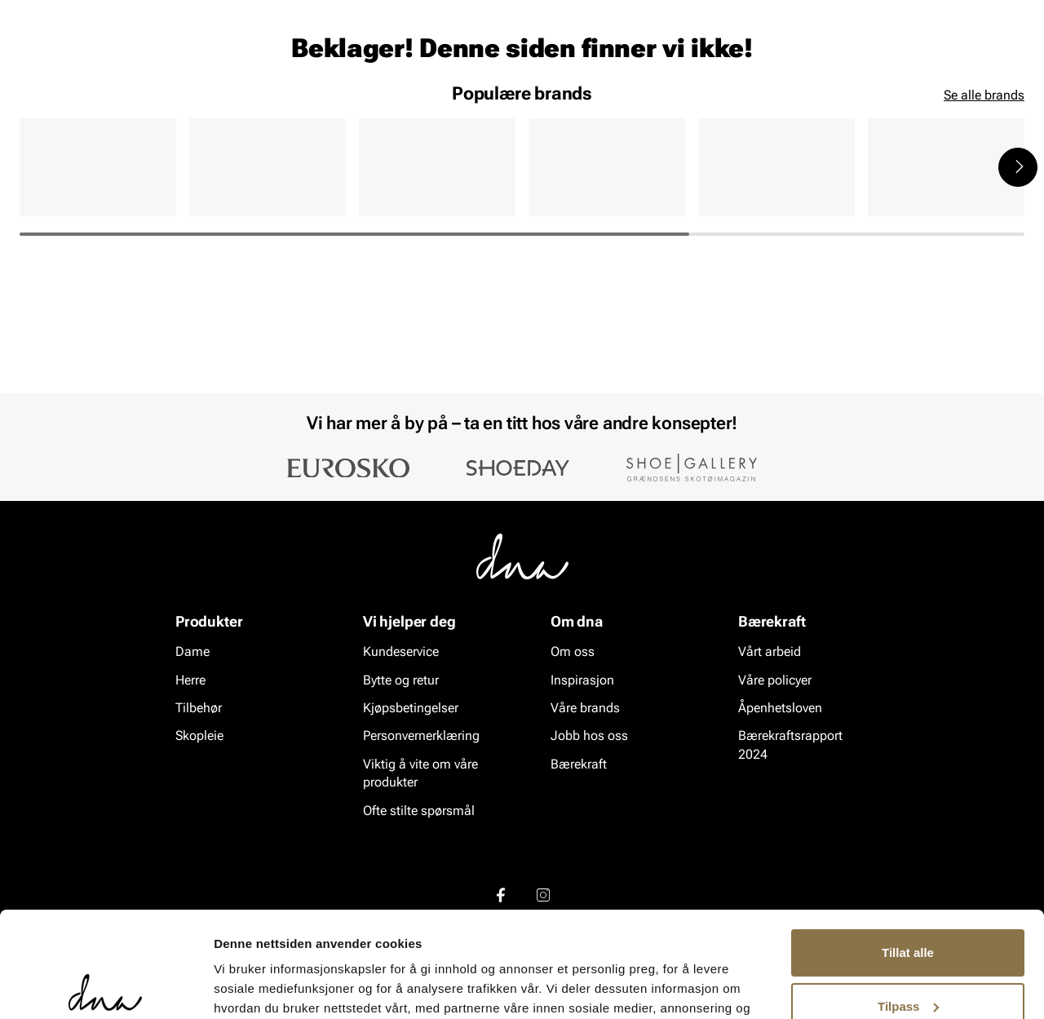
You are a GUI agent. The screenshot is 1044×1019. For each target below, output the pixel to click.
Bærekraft (579, 765)
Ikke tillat (908, 954)
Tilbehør (198, 708)
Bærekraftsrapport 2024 (790, 745)
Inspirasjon (851, 106)
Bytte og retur (401, 680)
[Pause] (1011, 13)
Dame (36, 106)
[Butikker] (808, 60)
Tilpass (908, 900)
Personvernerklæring (421, 736)
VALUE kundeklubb (967, 106)
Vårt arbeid (769, 652)
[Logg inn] (867, 60)
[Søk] (612, 58)
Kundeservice (401, 652)
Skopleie (258, 106)
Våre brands (585, 708)
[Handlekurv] (997, 60)
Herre (93, 106)
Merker (768, 106)
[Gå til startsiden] (56, 58)
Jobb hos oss (589, 736)
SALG (323, 106)
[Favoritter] (929, 60)
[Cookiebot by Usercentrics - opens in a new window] (105, 987)
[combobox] (433, 58)
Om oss (573, 652)
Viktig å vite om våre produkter (420, 774)
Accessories (172, 106)
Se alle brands (984, 220)
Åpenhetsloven (780, 708)
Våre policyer (775, 680)
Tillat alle (908, 847)
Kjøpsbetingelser (410, 708)
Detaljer (236, 987)
